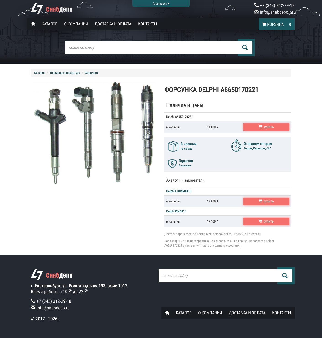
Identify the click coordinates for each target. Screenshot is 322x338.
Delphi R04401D (176, 211)
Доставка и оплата (113, 23)
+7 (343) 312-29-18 (274, 5)
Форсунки (91, 73)
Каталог (49, 23)
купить (266, 127)
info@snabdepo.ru (273, 12)
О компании (76, 23)
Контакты (147, 23)
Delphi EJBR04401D (178, 191)
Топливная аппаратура (65, 73)
